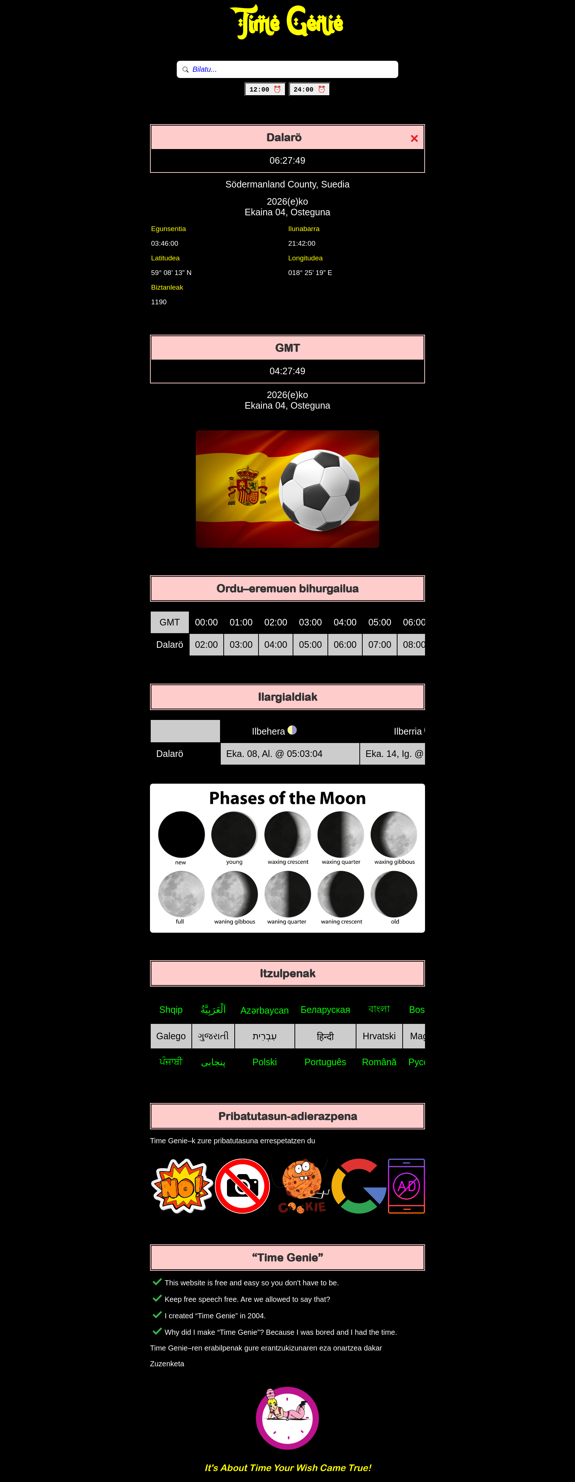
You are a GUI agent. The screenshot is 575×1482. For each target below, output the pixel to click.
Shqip (171, 1009)
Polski (264, 1062)
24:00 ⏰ (310, 89)
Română (379, 1062)
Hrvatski (379, 1036)
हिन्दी (325, 1037)
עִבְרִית (265, 1036)
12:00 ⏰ (265, 89)
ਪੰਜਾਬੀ (171, 1061)
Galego (171, 1036)
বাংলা (379, 1009)
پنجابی (213, 1062)
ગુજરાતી (213, 1036)
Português (325, 1062)
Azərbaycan (265, 1010)
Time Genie (288, 23)
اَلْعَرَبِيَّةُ (213, 1009)
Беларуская (325, 1009)
